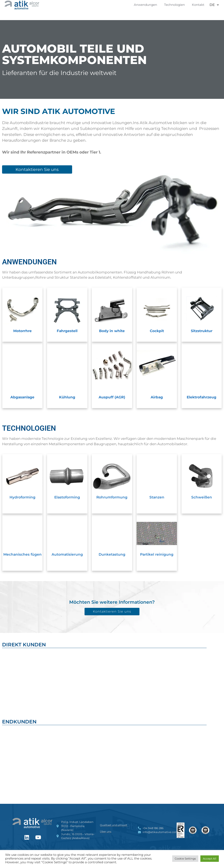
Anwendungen (146, 5)
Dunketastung (112, 554)
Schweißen (201, 497)
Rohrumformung (111, 497)
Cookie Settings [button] (185, 858)
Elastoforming (67, 497)
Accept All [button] (209, 858)
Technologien (175, 5)
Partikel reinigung (156, 554)
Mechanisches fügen (22, 554)
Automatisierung (67, 554)
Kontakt (198, 5)
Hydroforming (22, 497)
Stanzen (156, 497)
